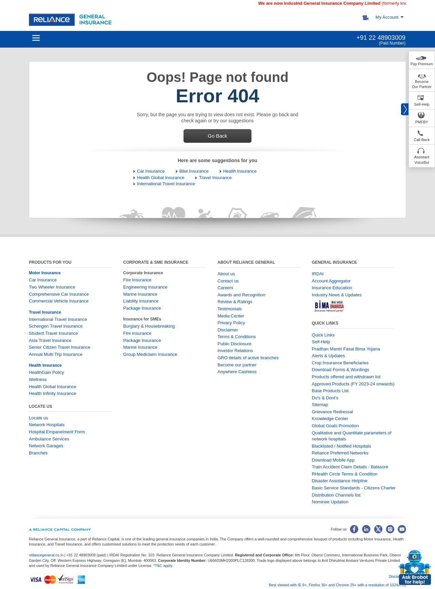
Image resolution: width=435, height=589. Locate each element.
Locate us (38, 417)
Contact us (228, 280)
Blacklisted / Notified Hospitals (341, 446)
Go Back (217, 136)
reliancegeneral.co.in (47, 555)
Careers (225, 287)
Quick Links (323, 334)
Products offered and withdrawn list (346, 376)
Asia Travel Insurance (50, 340)
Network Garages (46, 445)
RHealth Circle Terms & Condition (345, 474)
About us (226, 273)
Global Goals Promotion (335, 425)
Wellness (38, 379)
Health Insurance (240, 171)
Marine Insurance (140, 294)
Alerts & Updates (328, 355)
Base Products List (330, 390)
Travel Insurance (215, 177)
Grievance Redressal (332, 411)
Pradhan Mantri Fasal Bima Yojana (346, 348)
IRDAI (318, 273)
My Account (387, 17)
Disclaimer (228, 329)
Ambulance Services (49, 438)
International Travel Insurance (166, 183)
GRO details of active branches (248, 357)
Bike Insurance (194, 171)
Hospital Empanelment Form (57, 431)
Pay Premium (422, 64)
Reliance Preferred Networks (340, 452)
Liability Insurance (141, 301)
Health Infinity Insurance (53, 393)
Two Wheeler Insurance (52, 287)
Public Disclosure (234, 343)
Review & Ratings (235, 301)
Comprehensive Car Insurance (59, 294)
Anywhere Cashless (237, 371)
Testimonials (230, 308)
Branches (38, 452)
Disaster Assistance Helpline (340, 480)
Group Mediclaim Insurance (150, 354)
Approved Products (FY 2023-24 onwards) (353, 383)
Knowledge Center (330, 418)
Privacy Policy (231, 322)
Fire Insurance (137, 279)
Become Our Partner (421, 84)
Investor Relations (235, 350)
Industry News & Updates (337, 294)
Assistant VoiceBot (422, 159)
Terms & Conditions (237, 336)
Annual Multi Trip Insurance (56, 354)
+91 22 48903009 (380, 37)
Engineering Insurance (145, 287)
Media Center (231, 315)
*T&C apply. (163, 566)
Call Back (422, 140)
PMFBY (421, 122)
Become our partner (237, 364)
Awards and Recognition (241, 294)
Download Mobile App (333, 460)
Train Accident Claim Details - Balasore (350, 466)
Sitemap (320, 404)
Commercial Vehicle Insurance (59, 301)
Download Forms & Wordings (340, 369)
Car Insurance (151, 171)
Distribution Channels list (336, 495)
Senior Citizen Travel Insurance (59, 347)
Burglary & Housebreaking (149, 326)
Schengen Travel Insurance (56, 326)
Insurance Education (332, 287)
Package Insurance (142, 308)
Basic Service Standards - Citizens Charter (354, 487)
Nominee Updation (330, 501)
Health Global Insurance (160, 177)
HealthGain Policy (46, 372)
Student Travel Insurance (53, 333)
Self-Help (421, 104)
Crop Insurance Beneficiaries (340, 362)
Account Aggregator (331, 280)
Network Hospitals (47, 424)
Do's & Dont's (325, 397)
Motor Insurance (44, 273)
